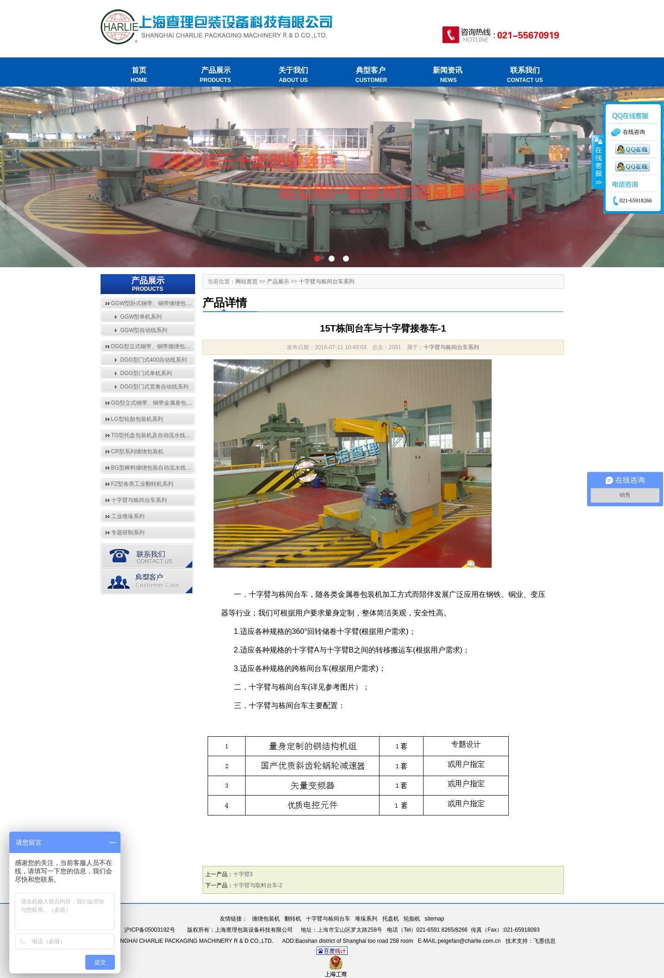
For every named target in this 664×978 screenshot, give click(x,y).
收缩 (597, 162)
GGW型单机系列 (141, 316)
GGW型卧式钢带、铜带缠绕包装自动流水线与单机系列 (179, 303)
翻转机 (293, 918)
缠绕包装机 (266, 918)
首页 (139, 75)
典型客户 (370, 75)
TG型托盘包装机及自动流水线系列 (154, 435)
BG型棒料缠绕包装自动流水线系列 (154, 467)
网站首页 (246, 281)
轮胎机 (412, 918)
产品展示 (216, 75)
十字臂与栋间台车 (328, 918)
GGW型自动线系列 (144, 330)
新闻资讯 (448, 75)
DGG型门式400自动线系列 (153, 360)
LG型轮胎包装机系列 (137, 419)
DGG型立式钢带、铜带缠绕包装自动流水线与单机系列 (178, 346)
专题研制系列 (128, 532)
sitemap (434, 918)
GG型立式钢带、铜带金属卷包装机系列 (160, 403)
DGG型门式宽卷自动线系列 (154, 386)
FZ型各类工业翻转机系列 (142, 484)
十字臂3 (243, 874)
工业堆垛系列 (128, 516)
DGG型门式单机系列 (146, 373)
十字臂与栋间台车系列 (139, 500)
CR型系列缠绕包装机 (137, 451)
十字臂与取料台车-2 (258, 885)
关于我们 (293, 75)
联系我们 (524, 75)
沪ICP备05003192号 (149, 930)
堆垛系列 (366, 918)
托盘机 (390, 918)
